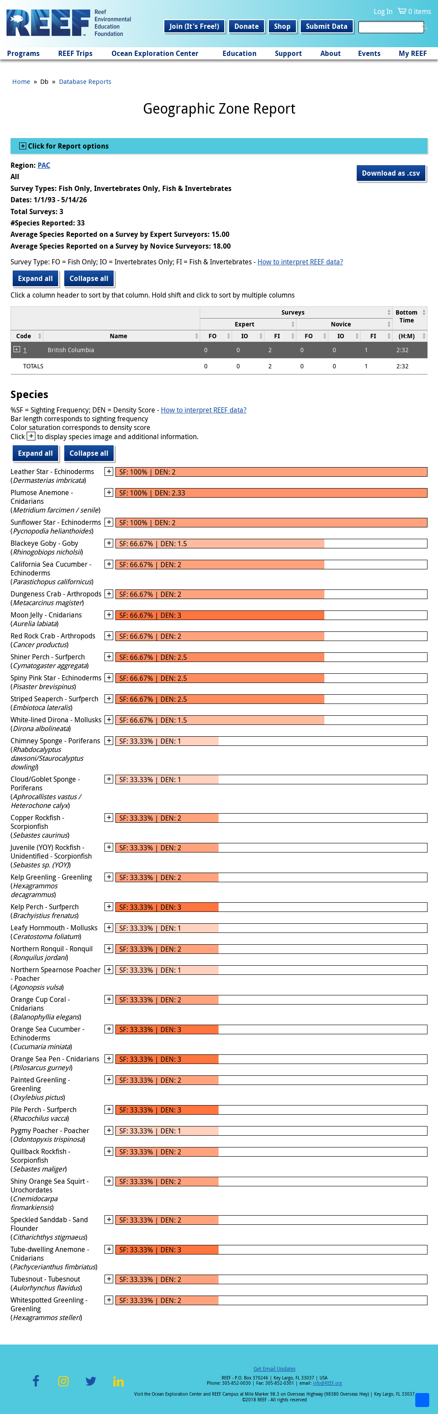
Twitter (91, 1386)
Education (239, 53)
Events (369, 53)
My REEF (413, 53)
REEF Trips (75, 53)
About (330, 53)
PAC (44, 165)
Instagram (63, 1386)
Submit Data (327, 26)
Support (288, 53)
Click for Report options (67, 146)
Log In (383, 11)
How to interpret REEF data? (300, 262)
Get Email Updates (274, 1368)
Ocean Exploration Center (154, 53)
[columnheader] (296, 312)
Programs (23, 53)
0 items (419, 11)
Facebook (36, 1386)
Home (21, 81)
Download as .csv (391, 173)
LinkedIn (118, 1386)
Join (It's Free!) (194, 26)
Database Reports (85, 81)
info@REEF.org (327, 1383)
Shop (282, 26)
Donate (246, 26)
